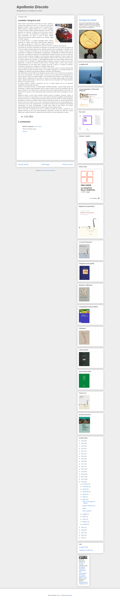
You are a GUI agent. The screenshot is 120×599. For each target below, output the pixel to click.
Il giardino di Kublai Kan (86, 550)
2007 (82, 532)
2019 (82, 459)
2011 (82, 479)
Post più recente (23, 164)
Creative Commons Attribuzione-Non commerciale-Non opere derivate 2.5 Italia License (83, 572)
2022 (82, 451)
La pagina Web (83, 547)
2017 (82, 464)
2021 (82, 453)
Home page (45, 164)
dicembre (85, 484)
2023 (82, 448)
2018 (82, 461)
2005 (82, 537)
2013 (82, 474)
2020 (82, 456)
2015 (82, 469)
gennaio (85, 524)
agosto (84, 494)
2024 (82, 446)
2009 (82, 527)
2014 (82, 471)
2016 (82, 466)
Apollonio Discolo (32, 7)
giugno (84, 499)
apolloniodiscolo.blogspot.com (83, 582)
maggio (84, 514)
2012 (82, 476)
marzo (84, 519)
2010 (82, 482)
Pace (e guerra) (86, 511)
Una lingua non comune (87, 20)
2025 (82, 443)
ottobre (84, 489)
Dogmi (84, 508)
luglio (84, 497)
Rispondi (24, 131)
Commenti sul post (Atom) (48, 170)
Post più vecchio (67, 164)
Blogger (70, 595)
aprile (84, 516)
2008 (82, 530)
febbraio (85, 521)
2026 (82, 441)
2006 (82, 535)
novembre (85, 486)
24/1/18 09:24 (38, 126)
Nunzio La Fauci (82, 563)
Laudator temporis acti (88, 505)
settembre (85, 491)
